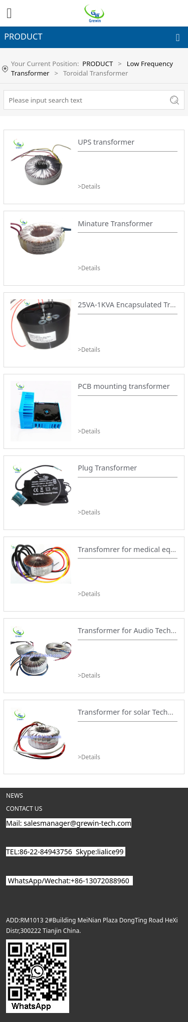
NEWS (14, 795)
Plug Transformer (107, 467)
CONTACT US (24, 808)
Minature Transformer (115, 223)
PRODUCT (97, 63)
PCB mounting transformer (123, 386)
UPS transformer (106, 142)
